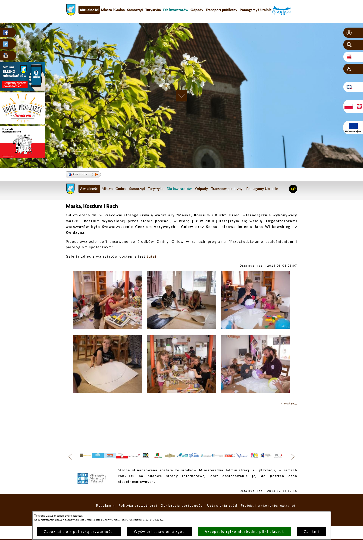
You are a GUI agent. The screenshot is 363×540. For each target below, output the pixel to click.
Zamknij (311, 532)
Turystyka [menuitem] (153, 9)
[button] (353, 32)
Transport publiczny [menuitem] (221, 9)
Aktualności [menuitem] (89, 9)
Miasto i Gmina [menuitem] (113, 9)
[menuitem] (175, 10)
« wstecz (289, 403)
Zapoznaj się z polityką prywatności (79, 532)
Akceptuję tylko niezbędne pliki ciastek (244, 531)
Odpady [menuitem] (197, 9)
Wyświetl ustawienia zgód (159, 532)
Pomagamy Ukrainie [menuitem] (256, 9)
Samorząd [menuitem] (135, 9)
